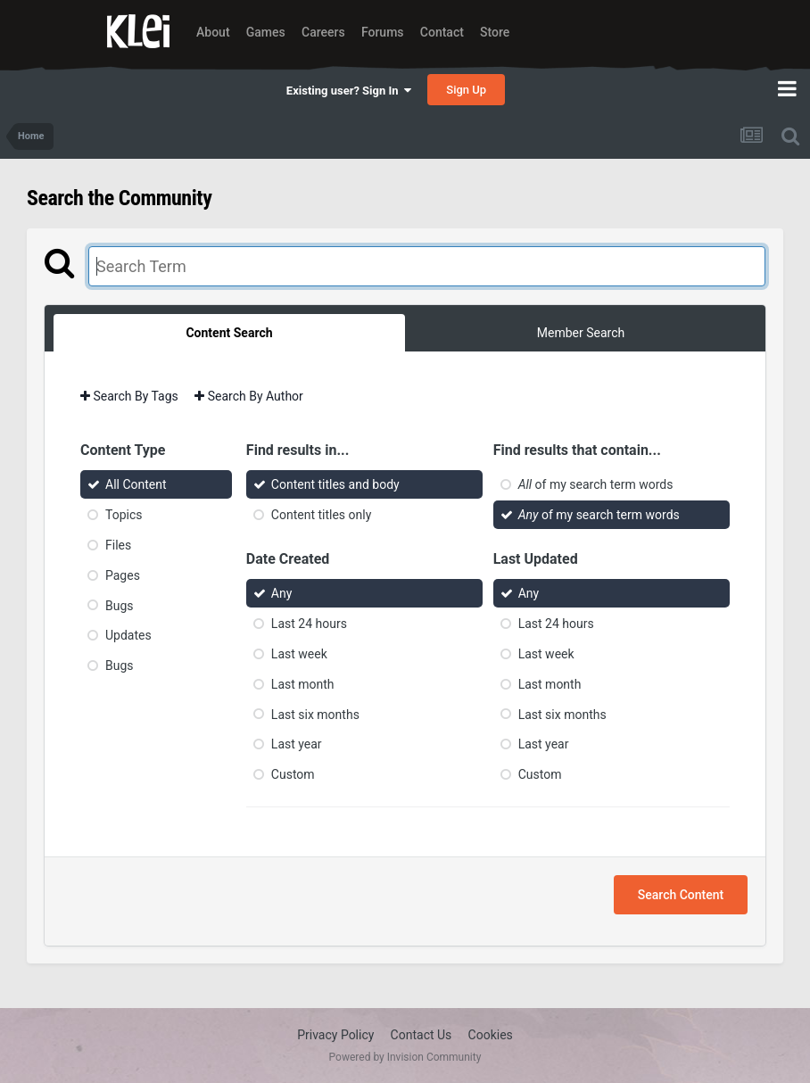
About (213, 32)
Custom (293, 774)
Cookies (490, 1035)
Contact (442, 32)
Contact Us (421, 1035)
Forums (382, 32)
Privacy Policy (335, 1035)
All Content (136, 484)
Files (118, 545)
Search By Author (248, 396)
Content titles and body (335, 484)
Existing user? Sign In (348, 90)
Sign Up (466, 89)
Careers (323, 32)
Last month (303, 684)
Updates (128, 635)
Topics (123, 515)
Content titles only (321, 515)
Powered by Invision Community (405, 1057)
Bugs (119, 605)
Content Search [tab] (229, 333)
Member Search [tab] (580, 333)
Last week (299, 654)
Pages (122, 575)
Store (494, 32)
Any (282, 593)
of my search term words (596, 484)
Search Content (680, 895)
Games (265, 32)
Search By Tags (129, 396)
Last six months (315, 714)
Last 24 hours (309, 623)
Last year (296, 744)
